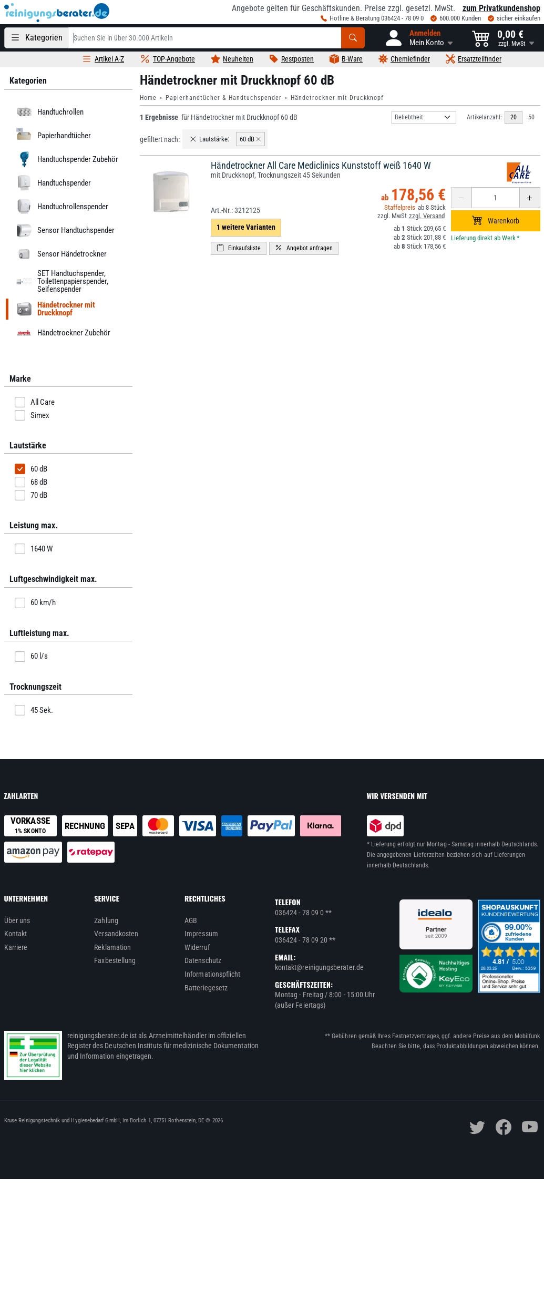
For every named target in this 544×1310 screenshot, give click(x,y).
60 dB (31, 469)
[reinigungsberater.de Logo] (56, 12)
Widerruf (197, 947)
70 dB (31, 495)
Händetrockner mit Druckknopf (337, 97)
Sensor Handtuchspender (63, 230)
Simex (32, 415)
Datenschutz (202, 960)
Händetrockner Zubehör (61, 333)
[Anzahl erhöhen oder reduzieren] (495, 197)
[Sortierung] (424, 117)
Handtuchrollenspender (60, 206)
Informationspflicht (212, 974)
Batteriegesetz (206, 988)
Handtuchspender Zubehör (65, 159)
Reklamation (112, 947)
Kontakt (15, 933)
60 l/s (31, 656)
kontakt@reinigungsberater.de (319, 967)
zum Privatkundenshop (501, 8)
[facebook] (503, 1127)
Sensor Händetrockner (59, 254)
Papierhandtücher (51, 136)
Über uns (17, 920)
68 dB (31, 482)
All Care (35, 402)
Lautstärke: (209, 139)
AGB (190, 920)
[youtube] (529, 1127)
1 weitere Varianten (246, 227)
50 (531, 117)
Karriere (16, 947)
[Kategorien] (36, 37)
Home (148, 97)
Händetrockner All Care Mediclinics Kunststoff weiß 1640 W (321, 165)
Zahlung (106, 920)
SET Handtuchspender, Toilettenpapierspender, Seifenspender (60, 281)
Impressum (201, 933)
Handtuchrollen (48, 112)
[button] (418, 37)
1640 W (34, 549)
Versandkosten (116, 933)
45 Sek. (34, 710)
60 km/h (35, 603)
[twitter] (477, 1127)
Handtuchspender (51, 183)
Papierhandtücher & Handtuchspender (224, 97)
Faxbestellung (115, 960)
